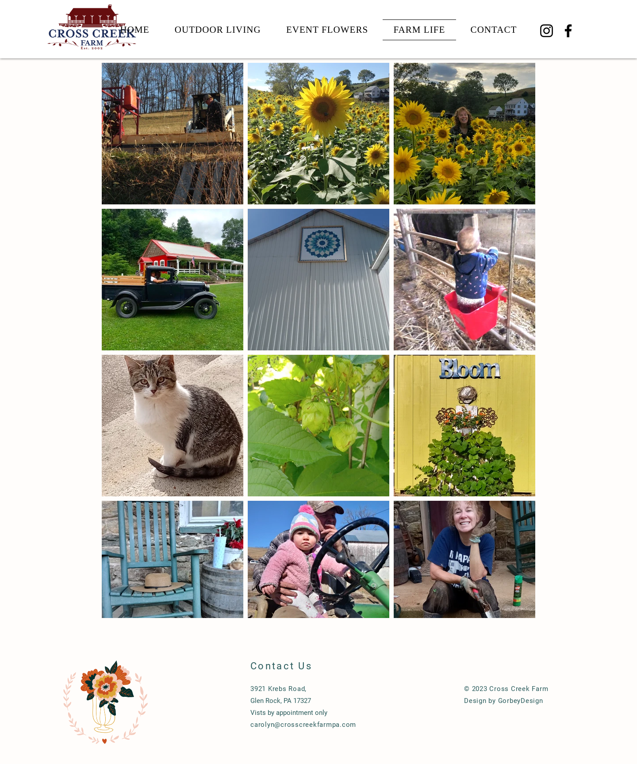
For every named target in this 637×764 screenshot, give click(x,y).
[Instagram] (546, 30)
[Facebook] (568, 30)
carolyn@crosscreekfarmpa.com (303, 725)
